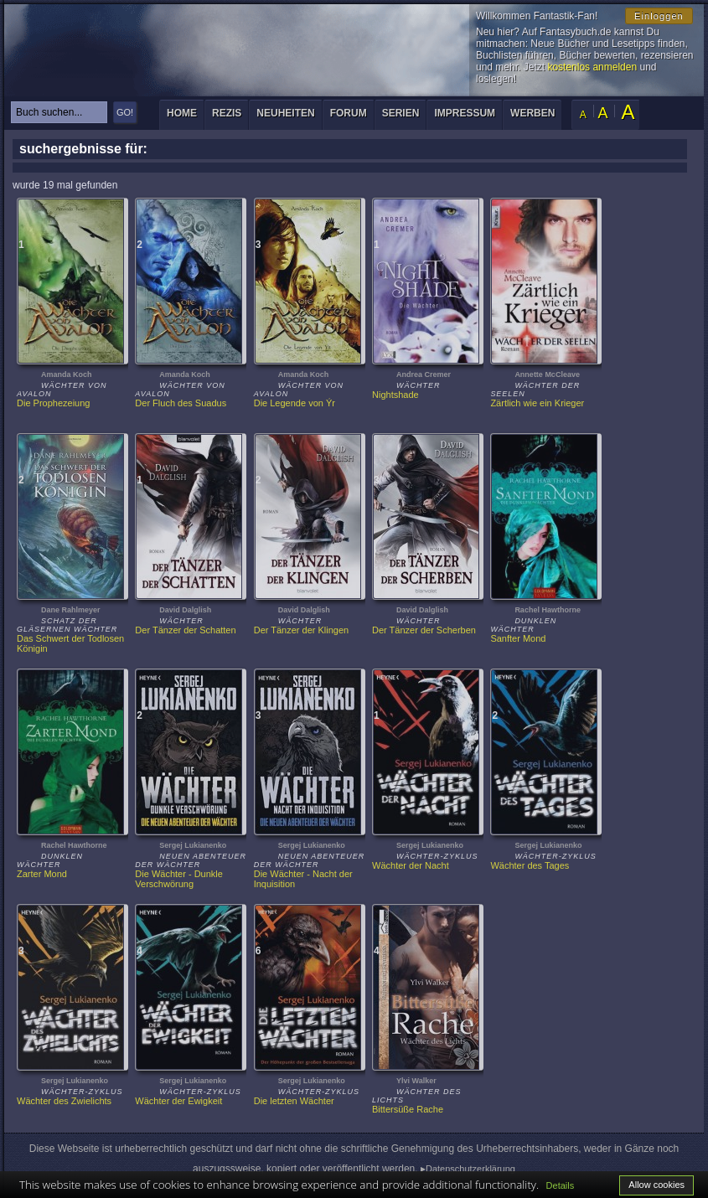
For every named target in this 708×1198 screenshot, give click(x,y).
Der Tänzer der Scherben (424, 630)
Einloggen (659, 16)
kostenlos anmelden (592, 67)
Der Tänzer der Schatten (185, 630)
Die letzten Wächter (294, 1101)
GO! (124, 112)
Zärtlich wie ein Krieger (537, 403)
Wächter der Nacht (410, 865)
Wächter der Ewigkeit (178, 1101)
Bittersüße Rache (407, 1109)
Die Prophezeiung (53, 403)
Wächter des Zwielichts (64, 1101)
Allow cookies (656, 1185)
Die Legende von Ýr (294, 403)
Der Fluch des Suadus (180, 403)
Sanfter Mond (517, 638)
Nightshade (395, 395)
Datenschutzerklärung (470, 1169)
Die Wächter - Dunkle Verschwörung (180, 879)
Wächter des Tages (529, 865)
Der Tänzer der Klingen (301, 630)
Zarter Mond (42, 874)
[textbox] (59, 112)
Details (560, 1185)
